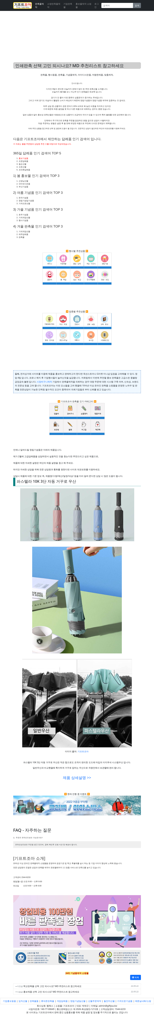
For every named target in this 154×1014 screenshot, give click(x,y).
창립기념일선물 (78, 1001)
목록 (135, 977)
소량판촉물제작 (53, 5)
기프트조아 (83, 751)
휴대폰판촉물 (47, 1001)
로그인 (96, 5)
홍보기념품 (23, 158)
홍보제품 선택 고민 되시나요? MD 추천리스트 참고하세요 (51, 991)
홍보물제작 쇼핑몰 (83, 5)
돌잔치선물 (109, 1001)
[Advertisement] (77, 33)
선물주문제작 (94, 1001)
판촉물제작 (39, 5)
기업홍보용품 (9, 1001)
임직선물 (23, 1001)
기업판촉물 (67, 5)
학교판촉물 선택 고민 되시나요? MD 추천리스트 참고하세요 (52, 986)
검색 (137, 5)
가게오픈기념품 (124, 1001)
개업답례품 (62, 1001)
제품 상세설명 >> (77, 777)
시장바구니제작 (44, 381)
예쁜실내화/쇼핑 (143, 1001)
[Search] (117, 5)
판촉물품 (34, 1001)
